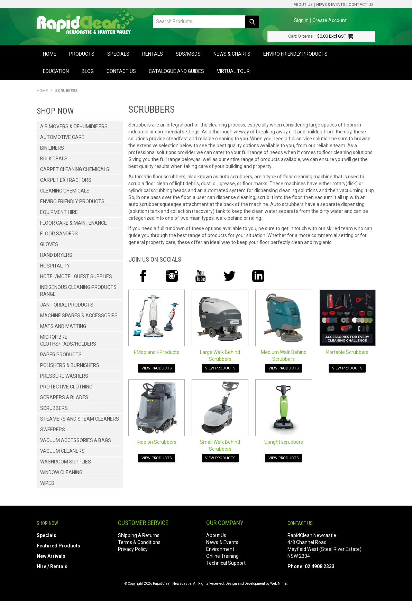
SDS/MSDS (188, 54)
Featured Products (58, 545)
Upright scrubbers (283, 442)
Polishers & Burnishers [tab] (69, 365)
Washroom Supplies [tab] (65, 461)
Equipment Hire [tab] (59, 212)
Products (81, 54)
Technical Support (226, 563)
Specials (118, 54)
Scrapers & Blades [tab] (64, 397)
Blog (88, 71)
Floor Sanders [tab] (59, 233)
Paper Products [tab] (61, 354)
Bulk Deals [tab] (53, 158)
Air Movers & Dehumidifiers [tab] (74, 126)
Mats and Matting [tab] (63, 326)
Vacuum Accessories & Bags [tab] (75, 440)
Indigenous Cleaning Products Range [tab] (78, 290)
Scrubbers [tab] (54, 408)
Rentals (152, 54)
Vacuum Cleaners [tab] (62, 451)
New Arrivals (51, 556)
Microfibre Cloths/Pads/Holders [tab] (68, 340)
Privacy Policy (133, 549)
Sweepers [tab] (52, 429)
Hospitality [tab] (55, 266)
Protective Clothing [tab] (66, 386)
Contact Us (361, 5)
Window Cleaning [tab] (61, 472)
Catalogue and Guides (176, 71)
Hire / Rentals (52, 566)
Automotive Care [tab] (62, 137)
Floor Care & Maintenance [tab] (73, 223)
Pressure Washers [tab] (64, 376)
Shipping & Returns (138, 535)
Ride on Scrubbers (156, 442)
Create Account (329, 20)
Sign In (301, 20)
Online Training (222, 556)
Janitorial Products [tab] (66, 305)
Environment (220, 549)
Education (56, 71)
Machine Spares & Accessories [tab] (79, 315)
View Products (156, 368)
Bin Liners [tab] (52, 148)
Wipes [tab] (47, 483)
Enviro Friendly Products (295, 54)
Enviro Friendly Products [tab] (72, 201)
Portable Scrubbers (347, 352)
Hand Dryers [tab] (56, 255)
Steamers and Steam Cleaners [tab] (79, 419)
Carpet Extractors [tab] (65, 180)
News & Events (330, 5)
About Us (302, 5)
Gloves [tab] (49, 244)
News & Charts (231, 54)
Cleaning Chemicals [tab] (65, 191)
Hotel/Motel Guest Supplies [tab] (76, 276)
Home (49, 54)
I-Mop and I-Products (156, 352)
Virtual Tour (233, 71)
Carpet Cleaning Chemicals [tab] (74, 169)
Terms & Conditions (139, 542)
